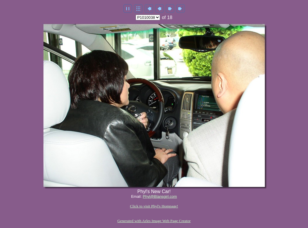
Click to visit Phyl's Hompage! (154, 206)
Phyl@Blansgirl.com (160, 196)
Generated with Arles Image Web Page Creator (154, 221)
